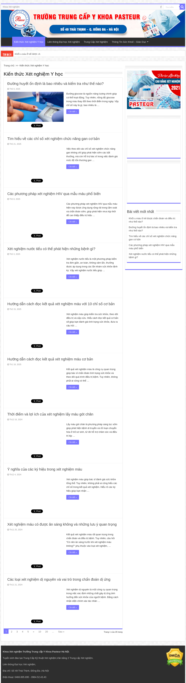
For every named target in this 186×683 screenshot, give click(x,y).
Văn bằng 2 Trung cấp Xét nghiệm (75, 658)
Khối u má (20, 54)
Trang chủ (9, 65)
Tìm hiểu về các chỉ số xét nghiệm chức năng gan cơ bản (53, 139)
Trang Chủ (7, 41)
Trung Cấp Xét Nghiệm (96, 42)
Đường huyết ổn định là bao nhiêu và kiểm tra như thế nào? (55, 84)
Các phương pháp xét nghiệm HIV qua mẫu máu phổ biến (54, 194)
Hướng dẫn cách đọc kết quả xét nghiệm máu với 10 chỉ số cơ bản (61, 304)
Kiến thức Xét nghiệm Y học (28, 42)
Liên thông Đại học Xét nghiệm (63, 42)
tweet (34, 235)
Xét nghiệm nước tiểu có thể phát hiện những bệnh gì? (51, 249)
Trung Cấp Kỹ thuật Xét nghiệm (39, 658)
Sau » (61, 631)
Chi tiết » (72, 111)
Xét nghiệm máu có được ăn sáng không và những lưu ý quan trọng (62, 524)
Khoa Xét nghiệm (11, 7)
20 (46, 631)
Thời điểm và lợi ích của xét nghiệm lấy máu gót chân (50, 414)
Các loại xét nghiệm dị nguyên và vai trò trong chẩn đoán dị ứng (58, 579)
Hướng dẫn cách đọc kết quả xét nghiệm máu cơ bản (50, 359)
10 (40, 631)
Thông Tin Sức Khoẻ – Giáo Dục (129, 42)
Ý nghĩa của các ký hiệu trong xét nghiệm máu (44, 469)
